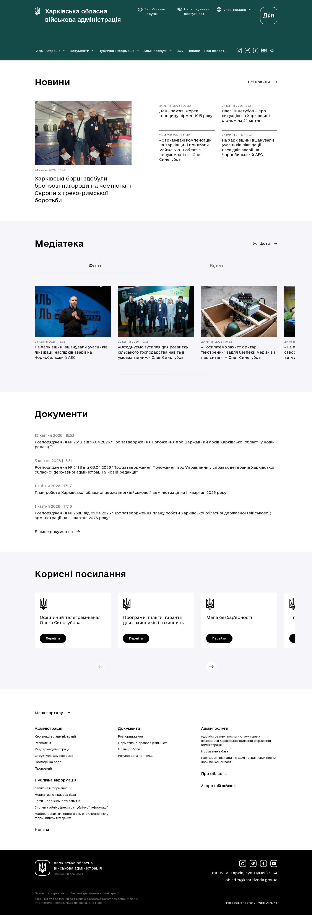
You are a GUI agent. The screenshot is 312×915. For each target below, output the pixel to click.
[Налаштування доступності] (193, 11)
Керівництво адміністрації (55, 736)
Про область (215, 51)
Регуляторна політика (135, 755)
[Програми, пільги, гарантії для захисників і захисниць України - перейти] (136, 638)
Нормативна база (214, 751)
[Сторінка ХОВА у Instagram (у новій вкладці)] (239, 50)
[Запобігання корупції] (154, 11)
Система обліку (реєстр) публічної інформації (71, 807)
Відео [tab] (216, 265)
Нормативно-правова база (55, 794)
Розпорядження (130, 736)
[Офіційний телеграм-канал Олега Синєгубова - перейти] (53, 638)
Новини (193, 51)
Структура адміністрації (54, 755)
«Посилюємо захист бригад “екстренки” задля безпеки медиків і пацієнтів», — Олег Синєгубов (238, 352)
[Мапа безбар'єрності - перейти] (219, 638)
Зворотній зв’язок (218, 786)
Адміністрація (48, 728)
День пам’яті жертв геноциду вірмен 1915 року (185, 113)
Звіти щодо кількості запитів (57, 801)
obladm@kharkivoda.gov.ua (251, 880)
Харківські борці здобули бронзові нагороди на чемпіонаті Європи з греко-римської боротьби (83, 189)
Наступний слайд (211, 667)
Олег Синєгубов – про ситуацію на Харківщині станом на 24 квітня (246, 116)
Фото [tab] (95, 265)
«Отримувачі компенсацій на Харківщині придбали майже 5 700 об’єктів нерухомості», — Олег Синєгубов (185, 150)
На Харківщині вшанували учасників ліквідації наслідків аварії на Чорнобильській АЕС (248, 147)
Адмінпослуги (214, 728)
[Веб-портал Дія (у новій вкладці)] (268, 14)
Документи (129, 728)
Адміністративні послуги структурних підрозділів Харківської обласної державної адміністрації (236, 741)
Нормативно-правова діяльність (143, 743)
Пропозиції (43, 768)
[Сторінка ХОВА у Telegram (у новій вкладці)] (247, 50)
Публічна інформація (55, 780)
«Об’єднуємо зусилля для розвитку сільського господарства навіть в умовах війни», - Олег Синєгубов (153, 352)
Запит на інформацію (51, 788)
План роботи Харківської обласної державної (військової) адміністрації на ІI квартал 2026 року (130, 492)
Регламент (43, 743)
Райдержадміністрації (52, 749)
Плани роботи (129, 749)
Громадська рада (48, 762)
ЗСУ (180, 51)
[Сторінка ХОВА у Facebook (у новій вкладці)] (255, 50)
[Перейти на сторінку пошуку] (272, 50)
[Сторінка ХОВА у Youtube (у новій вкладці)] (263, 50)
